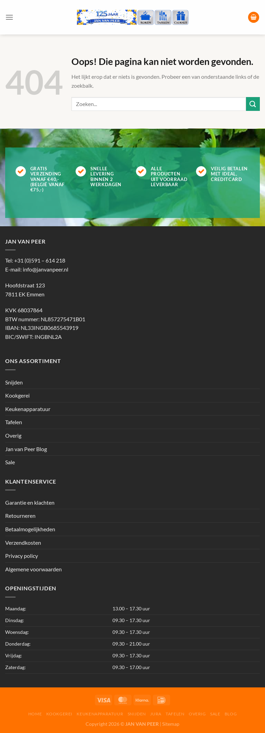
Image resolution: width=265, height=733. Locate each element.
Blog (231, 713)
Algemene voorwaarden (33, 569)
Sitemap (170, 724)
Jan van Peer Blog (26, 449)
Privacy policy (21, 555)
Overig (13, 435)
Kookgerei (17, 395)
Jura (155, 713)
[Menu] (9, 17)
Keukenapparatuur (27, 409)
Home (35, 713)
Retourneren (20, 515)
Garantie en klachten (30, 502)
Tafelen (13, 422)
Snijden (14, 382)
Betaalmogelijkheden (30, 529)
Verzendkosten (23, 542)
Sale (10, 462)
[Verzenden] (253, 104)
